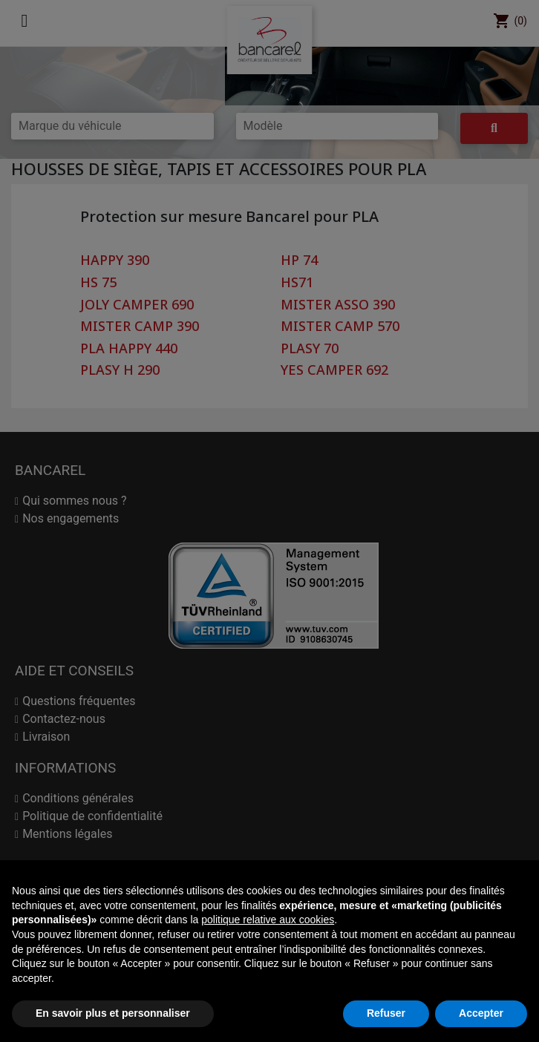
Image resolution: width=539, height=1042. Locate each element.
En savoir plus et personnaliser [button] (113, 1013)
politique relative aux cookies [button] (267, 919)
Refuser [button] (386, 1013)
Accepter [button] (481, 1013)
